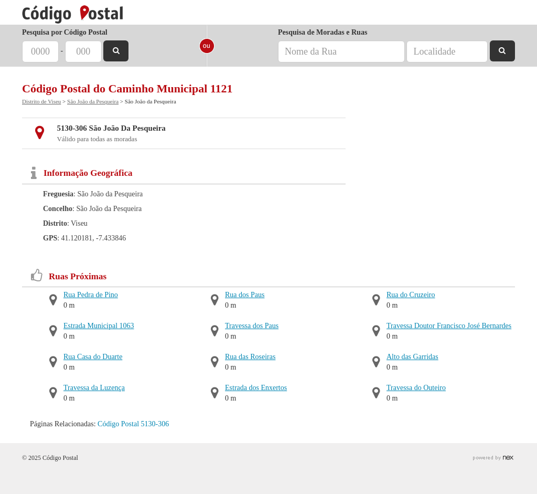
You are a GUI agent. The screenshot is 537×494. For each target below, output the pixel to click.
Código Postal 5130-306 (133, 424)
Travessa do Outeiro (416, 388)
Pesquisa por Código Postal (65, 32)
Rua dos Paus (244, 295)
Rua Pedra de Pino (90, 295)
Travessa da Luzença (94, 388)
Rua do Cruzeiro (410, 295)
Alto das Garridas (412, 357)
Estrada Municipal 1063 (98, 326)
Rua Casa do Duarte (92, 357)
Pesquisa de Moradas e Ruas (322, 32)
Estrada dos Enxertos (256, 388)
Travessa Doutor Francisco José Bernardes (448, 326)
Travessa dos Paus (251, 326)
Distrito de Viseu (41, 101)
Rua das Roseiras (250, 357)
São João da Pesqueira (93, 101)
